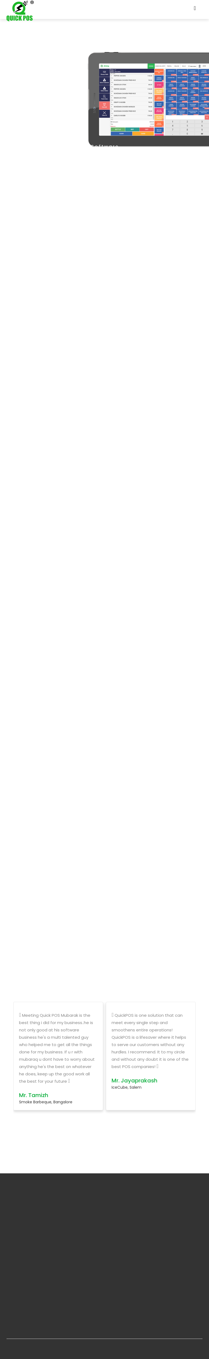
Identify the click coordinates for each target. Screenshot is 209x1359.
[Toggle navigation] (194, 9)
